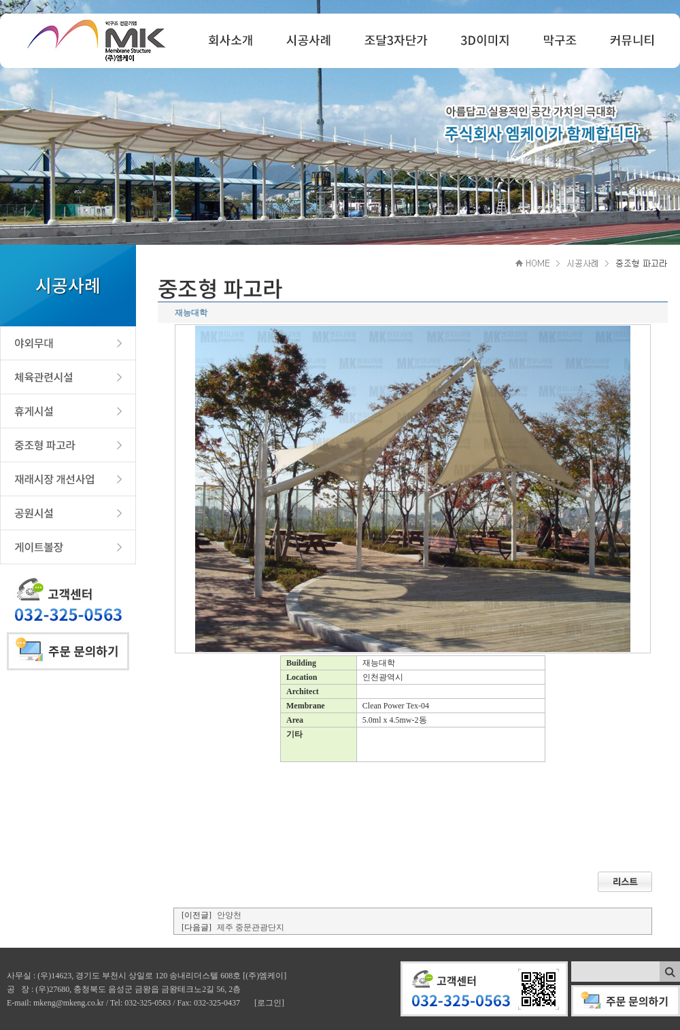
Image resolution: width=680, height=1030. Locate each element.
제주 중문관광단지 (250, 927)
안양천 (229, 915)
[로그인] (269, 1003)
